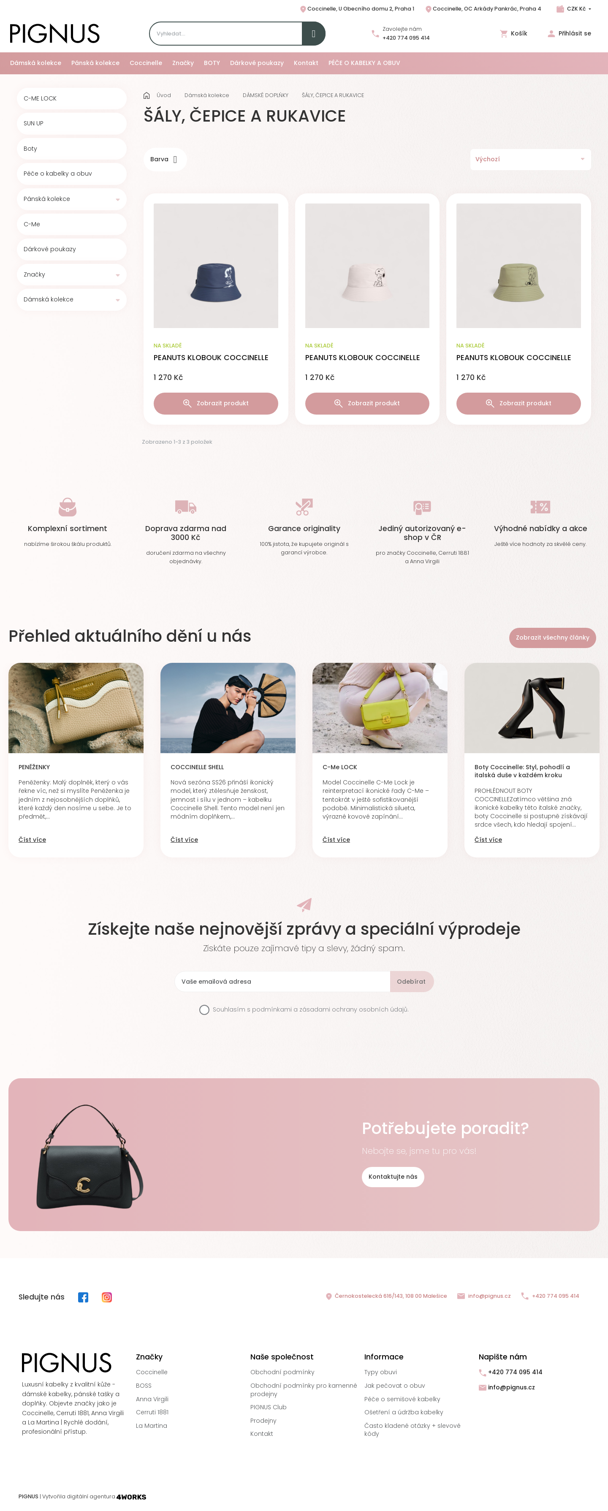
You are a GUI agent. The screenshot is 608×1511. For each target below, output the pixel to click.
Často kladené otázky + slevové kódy (412, 1429)
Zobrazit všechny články (552, 637)
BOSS (144, 1385)
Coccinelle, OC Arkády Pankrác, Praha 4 (482, 9)
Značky (34, 275)
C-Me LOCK (340, 767)
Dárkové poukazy (50, 249)
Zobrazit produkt (216, 403)
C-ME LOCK (40, 99)
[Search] (237, 34)
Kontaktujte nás (393, 1176)
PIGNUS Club (268, 1407)
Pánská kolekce (47, 199)
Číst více (32, 840)
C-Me (32, 224)
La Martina (151, 1425)
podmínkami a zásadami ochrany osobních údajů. (330, 1009)
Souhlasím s (311, 1010)
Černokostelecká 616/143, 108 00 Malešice (386, 1296)
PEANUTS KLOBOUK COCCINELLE (211, 358)
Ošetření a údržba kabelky (403, 1412)
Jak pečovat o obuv (394, 1385)
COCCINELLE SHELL (197, 767)
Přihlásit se (569, 34)
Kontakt (261, 1434)
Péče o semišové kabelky (402, 1399)
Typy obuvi (380, 1372)
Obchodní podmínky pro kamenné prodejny (303, 1389)
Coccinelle (152, 1372)
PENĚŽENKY (34, 767)
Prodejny (263, 1420)
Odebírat (411, 981)
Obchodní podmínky (282, 1372)
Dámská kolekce (48, 300)
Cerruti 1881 (152, 1412)
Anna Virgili (152, 1399)
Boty (30, 149)
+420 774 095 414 (406, 37)
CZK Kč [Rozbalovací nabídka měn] (576, 8)
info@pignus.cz (484, 1296)
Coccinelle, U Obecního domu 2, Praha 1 (356, 9)
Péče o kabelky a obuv (58, 174)
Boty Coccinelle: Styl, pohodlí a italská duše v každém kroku (522, 771)
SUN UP (33, 123)
